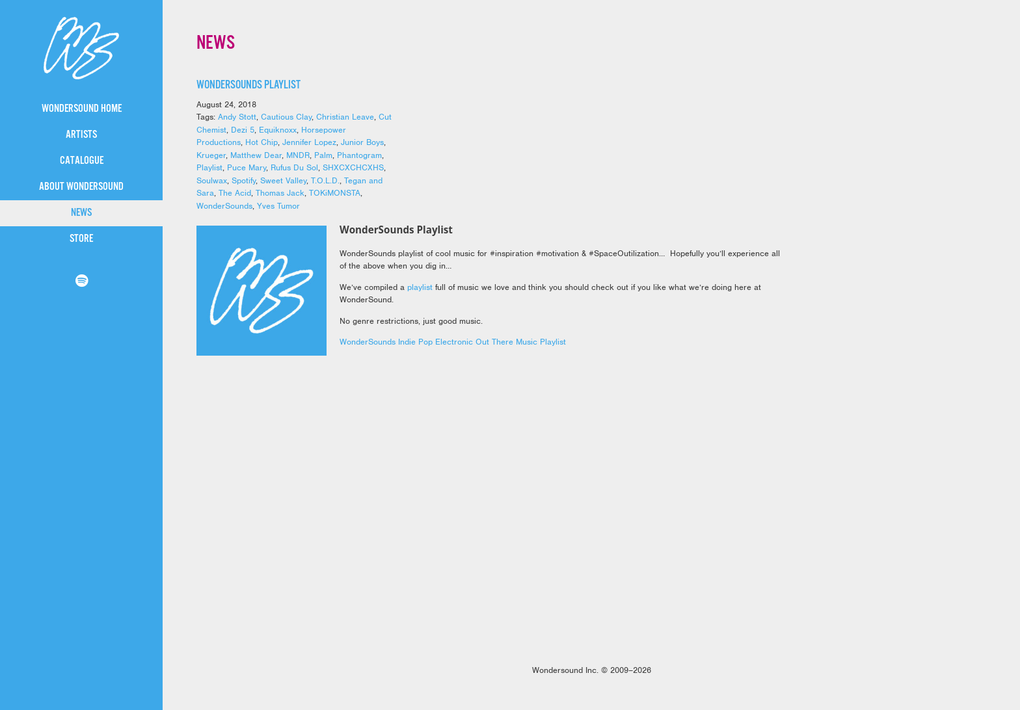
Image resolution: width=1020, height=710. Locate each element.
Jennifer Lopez (309, 142)
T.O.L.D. (325, 180)
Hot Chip (261, 142)
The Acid (235, 192)
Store (81, 239)
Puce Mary (246, 167)
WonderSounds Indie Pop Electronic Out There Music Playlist (453, 341)
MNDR (298, 155)
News (81, 213)
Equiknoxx (278, 129)
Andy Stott (237, 116)
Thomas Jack (280, 192)
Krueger (211, 155)
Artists (81, 135)
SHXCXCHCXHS (353, 167)
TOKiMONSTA (334, 192)
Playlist (209, 167)
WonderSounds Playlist (248, 85)
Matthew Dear (256, 155)
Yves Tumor (278, 205)
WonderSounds (224, 205)
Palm (323, 155)
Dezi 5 (242, 129)
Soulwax (211, 180)
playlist (420, 287)
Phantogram (359, 155)
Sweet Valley (283, 180)
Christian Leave (345, 116)
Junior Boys (362, 142)
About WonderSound (81, 187)
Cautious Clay (286, 116)
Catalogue (81, 161)
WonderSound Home (82, 109)
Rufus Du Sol (294, 167)
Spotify (244, 180)
